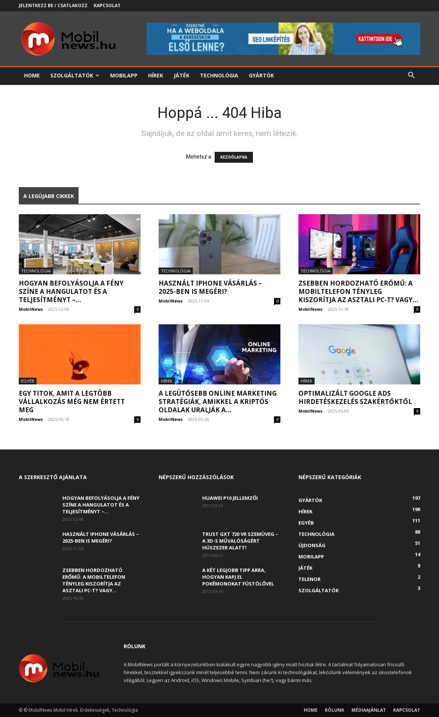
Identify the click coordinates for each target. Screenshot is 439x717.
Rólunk (334, 710)
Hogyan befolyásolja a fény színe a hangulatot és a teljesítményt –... (71, 291)
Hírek (155, 75)
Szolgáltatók (74, 75)
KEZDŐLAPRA (233, 157)
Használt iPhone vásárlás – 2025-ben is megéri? (210, 287)
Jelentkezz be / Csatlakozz (53, 5)
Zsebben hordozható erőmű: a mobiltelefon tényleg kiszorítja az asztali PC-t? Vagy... (358, 291)
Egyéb (27, 381)
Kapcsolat (107, 5)
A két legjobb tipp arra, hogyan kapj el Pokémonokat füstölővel (238, 577)
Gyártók (261, 75)
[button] (411, 76)
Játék (181, 75)
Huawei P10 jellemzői (230, 498)
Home (32, 75)
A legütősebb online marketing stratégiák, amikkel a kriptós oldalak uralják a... (218, 401)
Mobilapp (124, 75)
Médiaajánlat (368, 710)
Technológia (219, 75)
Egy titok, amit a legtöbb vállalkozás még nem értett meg (72, 401)
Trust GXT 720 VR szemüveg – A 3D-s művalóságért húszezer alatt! (240, 541)
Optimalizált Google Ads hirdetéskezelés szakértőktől (355, 397)
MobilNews (31, 309)
